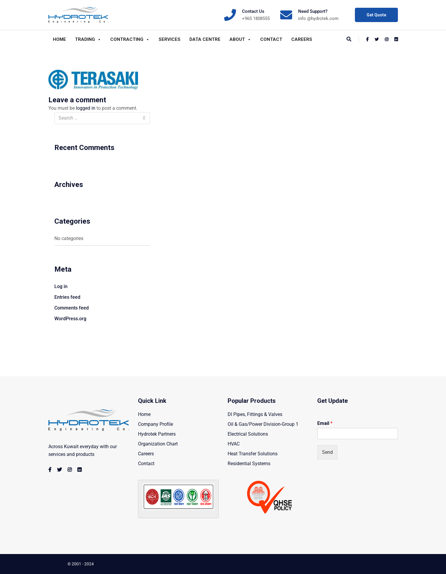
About (240, 39)
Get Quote (376, 15)
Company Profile (155, 424)
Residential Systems (249, 463)
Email (324, 423)
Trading (88, 39)
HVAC (234, 444)
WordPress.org (70, 318)
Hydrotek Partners (157, 434)
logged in (85, 108)
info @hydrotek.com (318, 18)
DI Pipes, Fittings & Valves (255, 414)
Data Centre (204, 39)
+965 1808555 (256, 18)
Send (327, 452)
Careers (301, 39)
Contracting (130, 39)
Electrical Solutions (248, 434)
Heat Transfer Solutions (253, 454)
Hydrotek (103, 563)
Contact (271, 39)
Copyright (57, 563)
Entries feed (67, 297)
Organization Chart (158, 444)
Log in (61, 286)
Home (59, 39)
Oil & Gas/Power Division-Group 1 (263, 424)
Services (169, 39)
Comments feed (71, 308)
